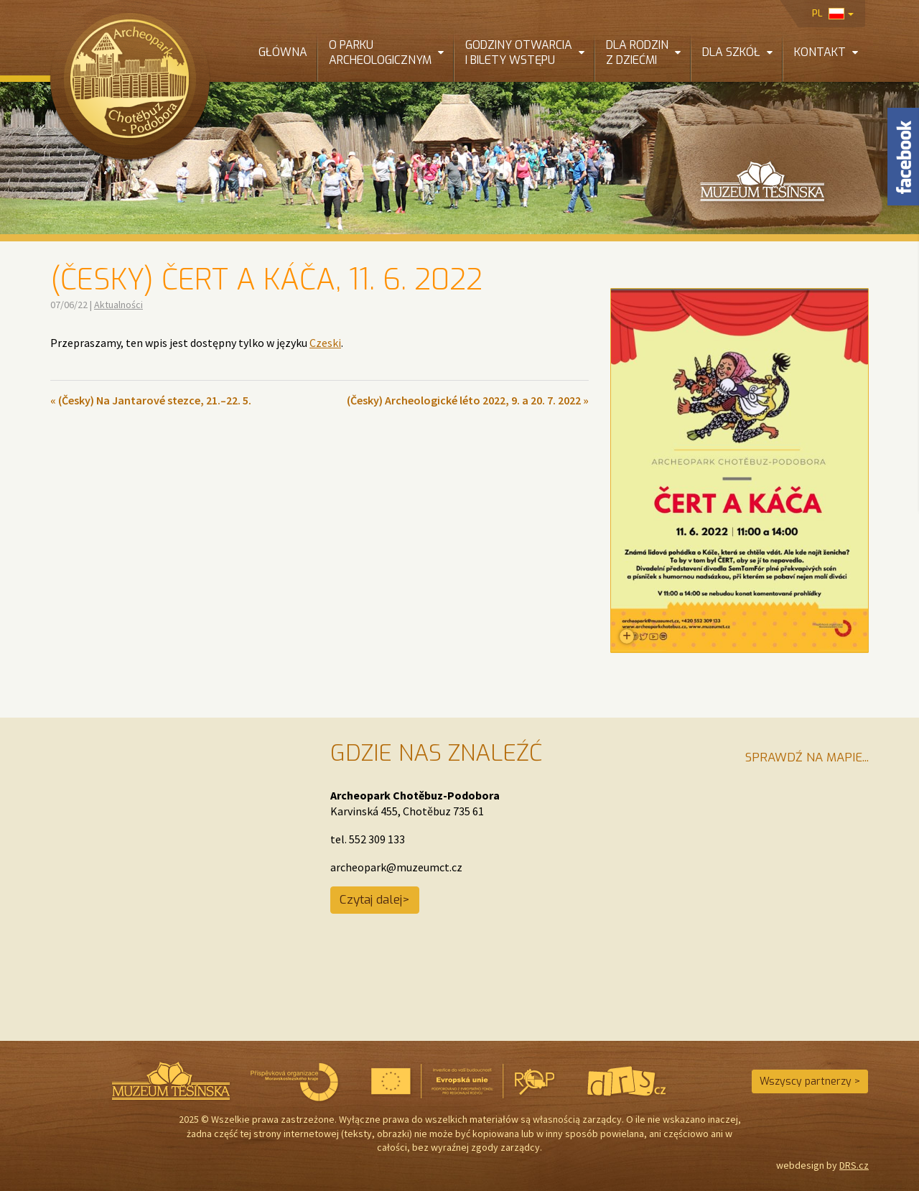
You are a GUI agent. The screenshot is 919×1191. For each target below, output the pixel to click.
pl (833, 13)
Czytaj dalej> (375, 899)
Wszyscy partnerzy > (810, 1081)
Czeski (325, 342)
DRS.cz (854, 1165)
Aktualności (118, 304)
